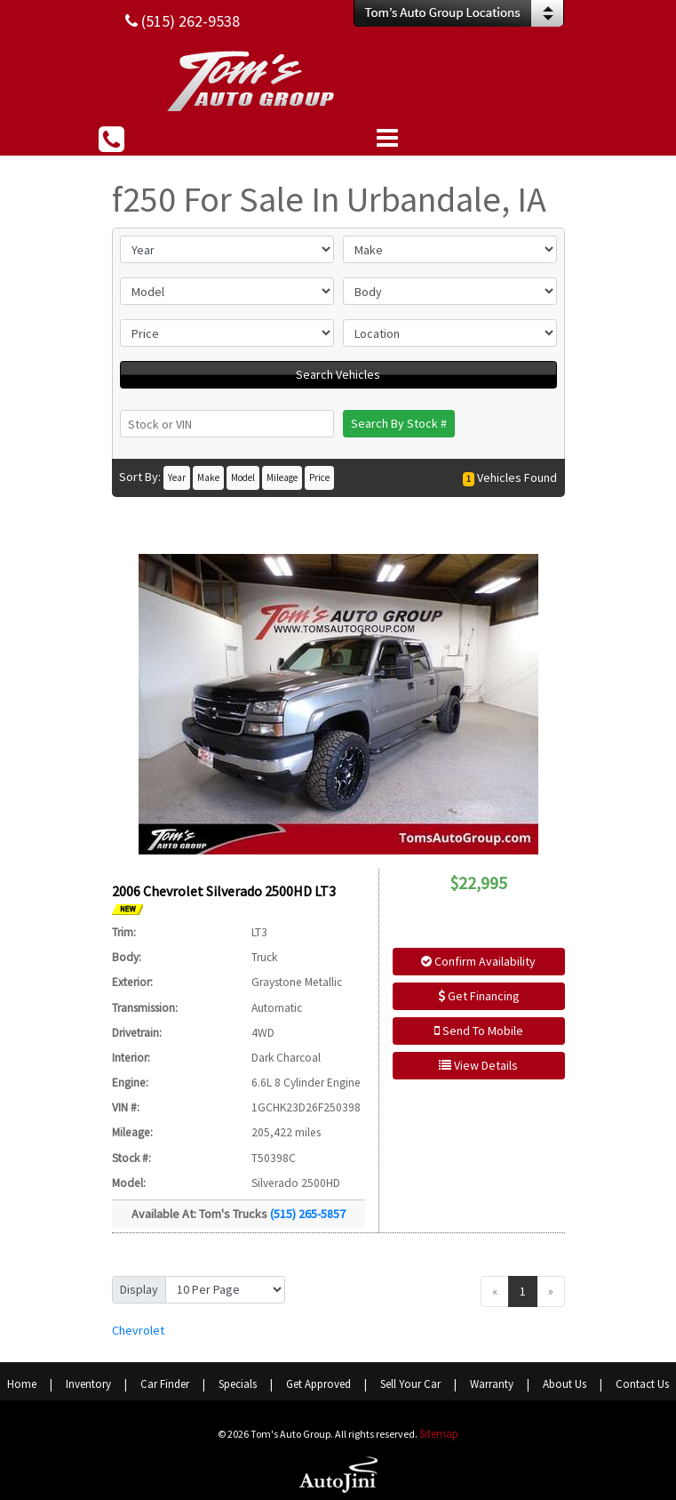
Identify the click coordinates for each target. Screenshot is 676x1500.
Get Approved (318, 1384)
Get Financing (479, 996)
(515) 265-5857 (308, 1214)
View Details (478, 1065)
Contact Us (642, 1384)
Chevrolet (138, 1330)
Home (21, 1384)
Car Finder (164, 1384)
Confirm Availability (478, 961)
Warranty (491, 1384)
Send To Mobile (478, 1031)
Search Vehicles (338, 374)
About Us (564, 1384)
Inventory (88, 1384)
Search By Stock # (399, 423)
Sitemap (438, 1433)
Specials (238, 1384)
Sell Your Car (410, 1384)
